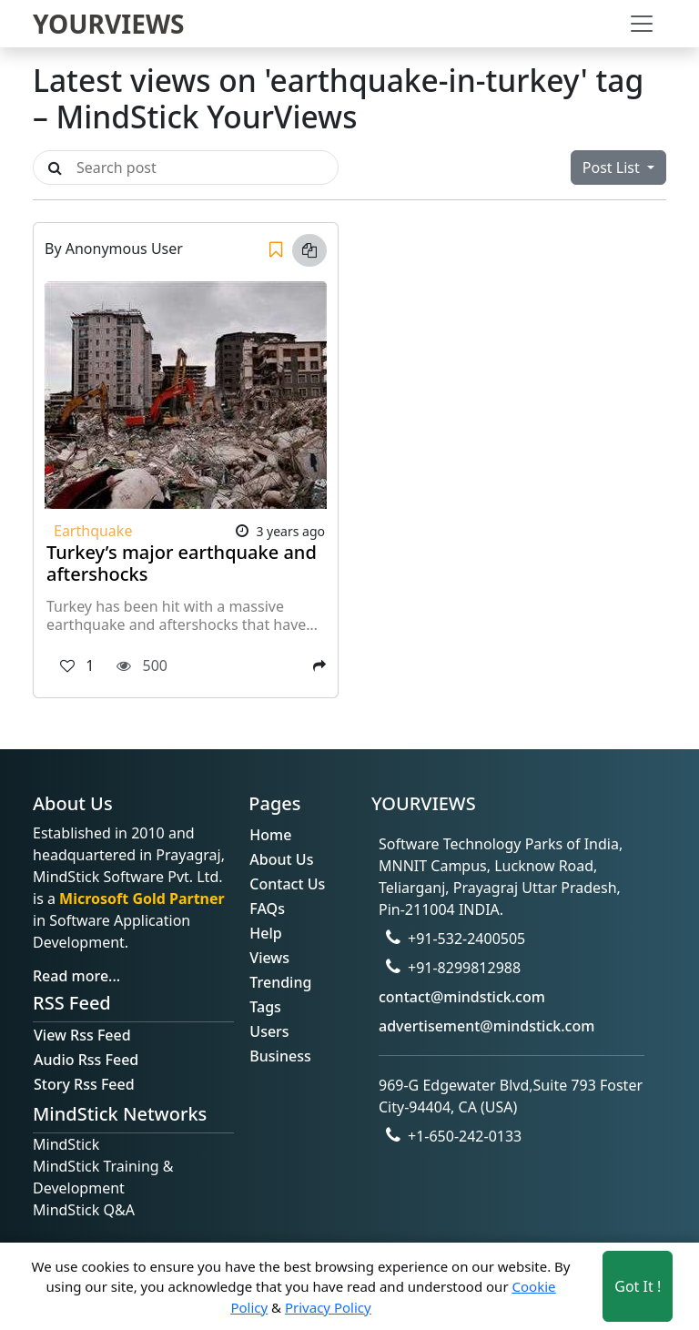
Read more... (76, 976)
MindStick (66, 1144)
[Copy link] (309, 250)
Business (279, 1056)
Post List (612, 167)
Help (265, 933)
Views (269, 958)
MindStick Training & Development (103, 1177)
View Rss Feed (82, 1035)
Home (270, 835)
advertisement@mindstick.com (486, 1026)
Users (269, 1031)
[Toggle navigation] (641, 23)
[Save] (275, 250)
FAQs (267, 909)
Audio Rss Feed (86, 1060)
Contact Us (287, 884)
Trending (280, 982)
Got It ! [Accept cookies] (637, 1286)
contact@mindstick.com (462, 997)
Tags (265, 1007)
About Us (281, 859)
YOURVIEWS (109, 23)
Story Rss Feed (84, 1084)
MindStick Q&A (84, 1210)
